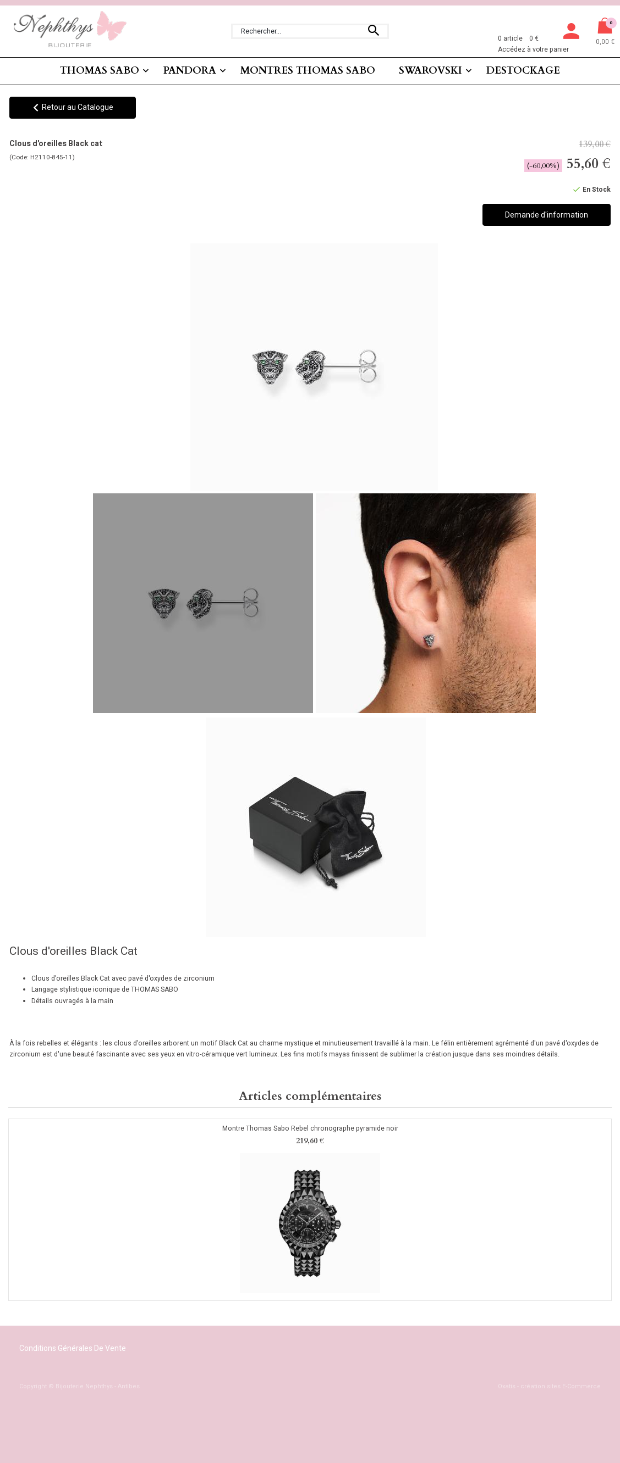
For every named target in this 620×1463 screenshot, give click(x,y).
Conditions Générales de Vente (72, 1348)
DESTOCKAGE (523, 70)
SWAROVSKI (430, 70)
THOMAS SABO (99, 70)
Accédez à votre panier (533, 49)
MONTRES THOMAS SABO (307, 70)
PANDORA (189, 70)
